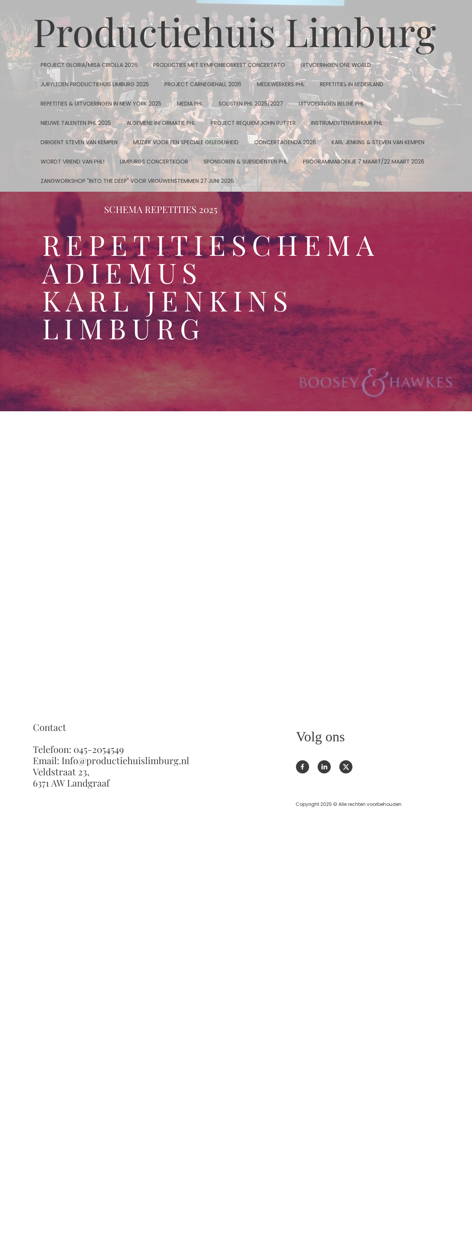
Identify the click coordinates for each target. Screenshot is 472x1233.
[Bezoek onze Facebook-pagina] (302, 766)
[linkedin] (324, 766)
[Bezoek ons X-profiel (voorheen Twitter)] (345, 766)
